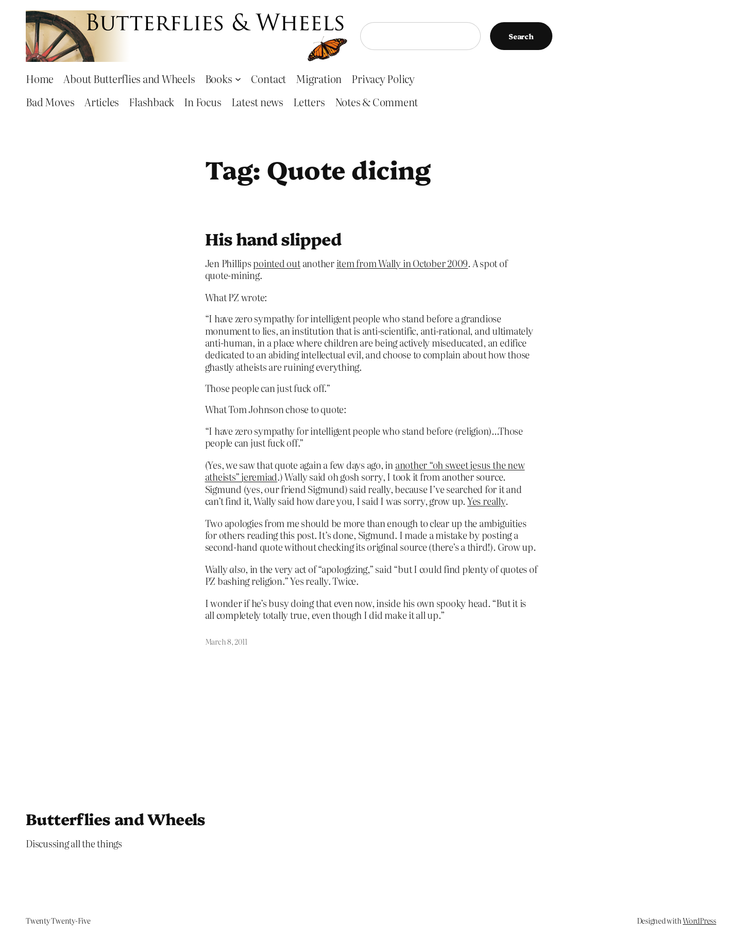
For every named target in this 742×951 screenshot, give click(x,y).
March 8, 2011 (226, 641)
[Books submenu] (238, 78)
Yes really (486, 501)
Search (521, 36)
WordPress (699, 920)
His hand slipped (273, 238)
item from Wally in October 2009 (402, 263)
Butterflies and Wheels (116, 818)
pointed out (276, 263)
